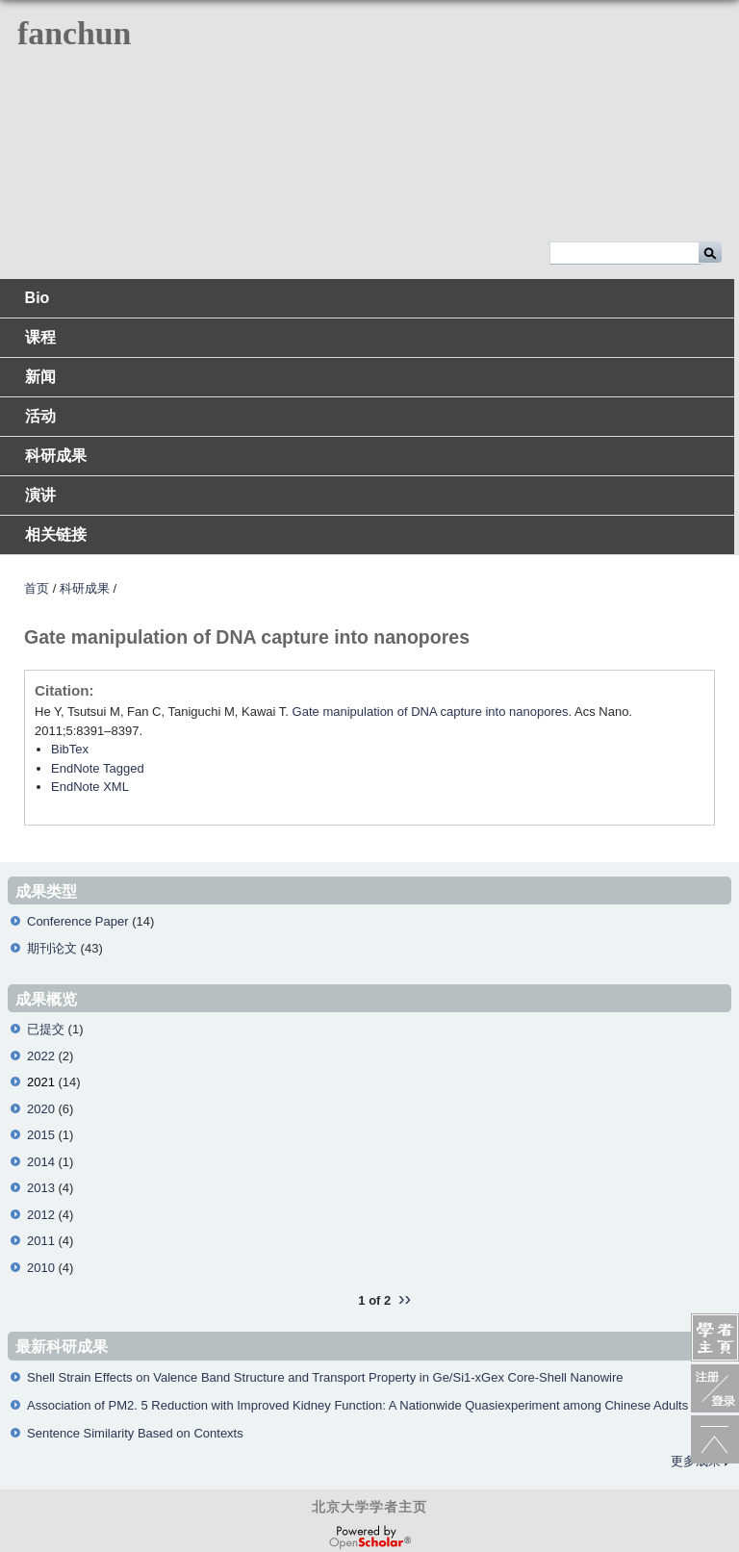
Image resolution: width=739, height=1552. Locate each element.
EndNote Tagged (97, 768)
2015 (41, 1135)
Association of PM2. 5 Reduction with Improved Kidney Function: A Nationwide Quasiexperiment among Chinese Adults (357, 1405)
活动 (40, 416)
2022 (41, 1056)
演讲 (40, 495)
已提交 (45, 1029)
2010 (41, 1267)
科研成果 (56, 455)
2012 (41, 1215)
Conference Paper (78, 921)
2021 (41, 1082)
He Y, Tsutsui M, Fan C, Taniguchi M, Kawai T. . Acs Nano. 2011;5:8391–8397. (333, 721)
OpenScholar (370, 1537)
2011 (41, 1241)
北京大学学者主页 (369, 1506)
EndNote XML (90, 786)
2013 (41, 1188)
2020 (41, 1109)
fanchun (74, 33)
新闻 (40, 377)
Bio (37, 298)
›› (404, 1298)
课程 (40, 337)
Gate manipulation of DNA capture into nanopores (431, 711)
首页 (36, 588)
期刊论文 (52, 948)
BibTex (70, 749)
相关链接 (56, 534)
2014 (41, 1162)
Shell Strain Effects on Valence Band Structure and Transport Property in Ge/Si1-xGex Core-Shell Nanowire (325, 1377)
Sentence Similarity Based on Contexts (135, 1433)
